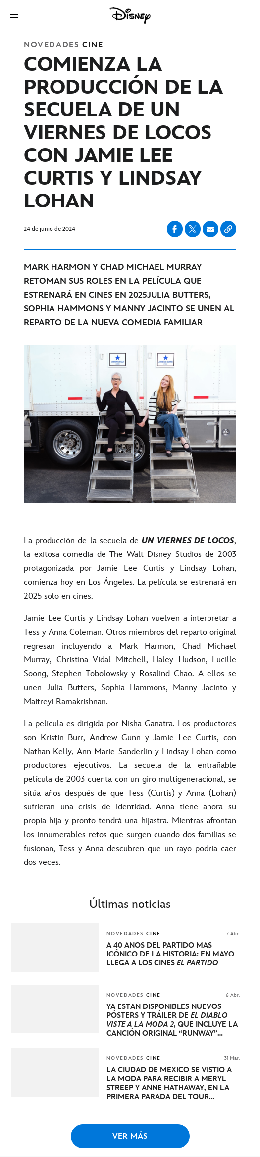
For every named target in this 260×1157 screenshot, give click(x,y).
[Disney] (130, 15)
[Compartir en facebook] (175, 229)
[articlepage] (56, 970)
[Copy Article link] (228, 229)
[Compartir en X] (193, 229)
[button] (14, 16)
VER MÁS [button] (130, 1136)
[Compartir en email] (210, 229)
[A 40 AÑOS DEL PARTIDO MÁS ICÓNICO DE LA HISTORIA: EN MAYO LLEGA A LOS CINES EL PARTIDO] (173, 954)
